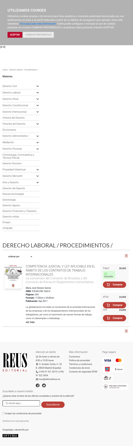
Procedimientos (30, 70)
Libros (5, 70)
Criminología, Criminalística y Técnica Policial (18, 156)
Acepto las (23, 413)
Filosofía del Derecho (14, 123)
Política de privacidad (79, 360)
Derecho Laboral (16, 70)
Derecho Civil (10, 86)
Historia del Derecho (14, 117)
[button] (38, 86)
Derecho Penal (10, 98)
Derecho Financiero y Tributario (20, 211)
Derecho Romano (12, 163)
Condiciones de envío (79, 368)
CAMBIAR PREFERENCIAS (38, 34)
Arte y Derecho (11, 182)
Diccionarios (9, 129)
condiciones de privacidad (28, 413)
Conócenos (74, 356)
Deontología (9, 199)
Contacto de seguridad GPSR (83, 371)
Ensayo (7, 222)
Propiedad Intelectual (14, 169)
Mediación (8, 142)
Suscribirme (53, 404)
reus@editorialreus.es (48, 379)
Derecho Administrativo (15, 135)
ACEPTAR (15, 34)
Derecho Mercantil (12, 175)
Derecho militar (11, 216)
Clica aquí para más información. (38, 23)
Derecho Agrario (11, 205)
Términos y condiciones (80, 364)
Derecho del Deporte (14, 188)
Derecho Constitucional (15, 105)
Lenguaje (8, 227)
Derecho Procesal (12, 148)
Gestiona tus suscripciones (16, 421)
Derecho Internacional (15, 111)
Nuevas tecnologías (13, 193)
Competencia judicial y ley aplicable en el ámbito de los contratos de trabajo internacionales (60, 270)
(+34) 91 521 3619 (46, 371)
